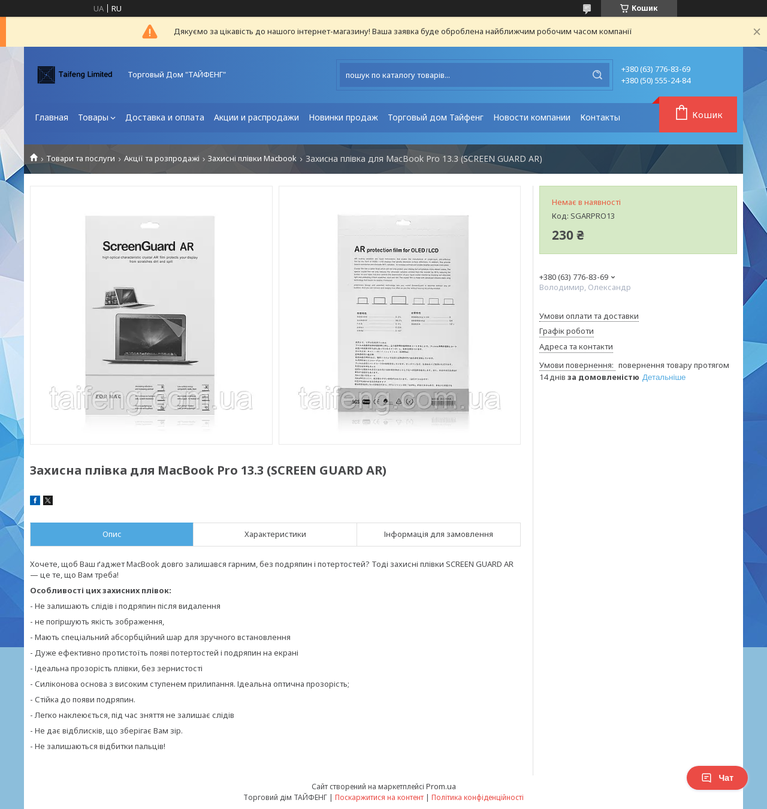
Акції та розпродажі (162, 158)
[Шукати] (597, 75)
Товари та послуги (80, 158)
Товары (93, 117)
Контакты (600, 117)
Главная (51, 117)
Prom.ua (441, 786)
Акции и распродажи (256, 117)
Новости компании (531, 117)
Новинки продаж (343, 117)
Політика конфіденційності (477, 797)
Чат (717, 777)
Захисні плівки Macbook (252, 158)
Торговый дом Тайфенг (436, 117)
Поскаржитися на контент (379, 797)
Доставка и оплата (164, 117)
